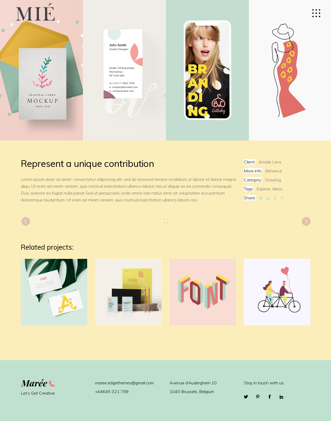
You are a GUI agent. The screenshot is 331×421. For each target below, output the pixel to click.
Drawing (273, 179)
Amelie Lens (269, 161)
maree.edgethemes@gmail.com (124, 382)
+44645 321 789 (112, 391)
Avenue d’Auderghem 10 (193, 382)
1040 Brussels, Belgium (192, 391)
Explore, (263, 188)
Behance (273, 170)
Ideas (277, 188)
